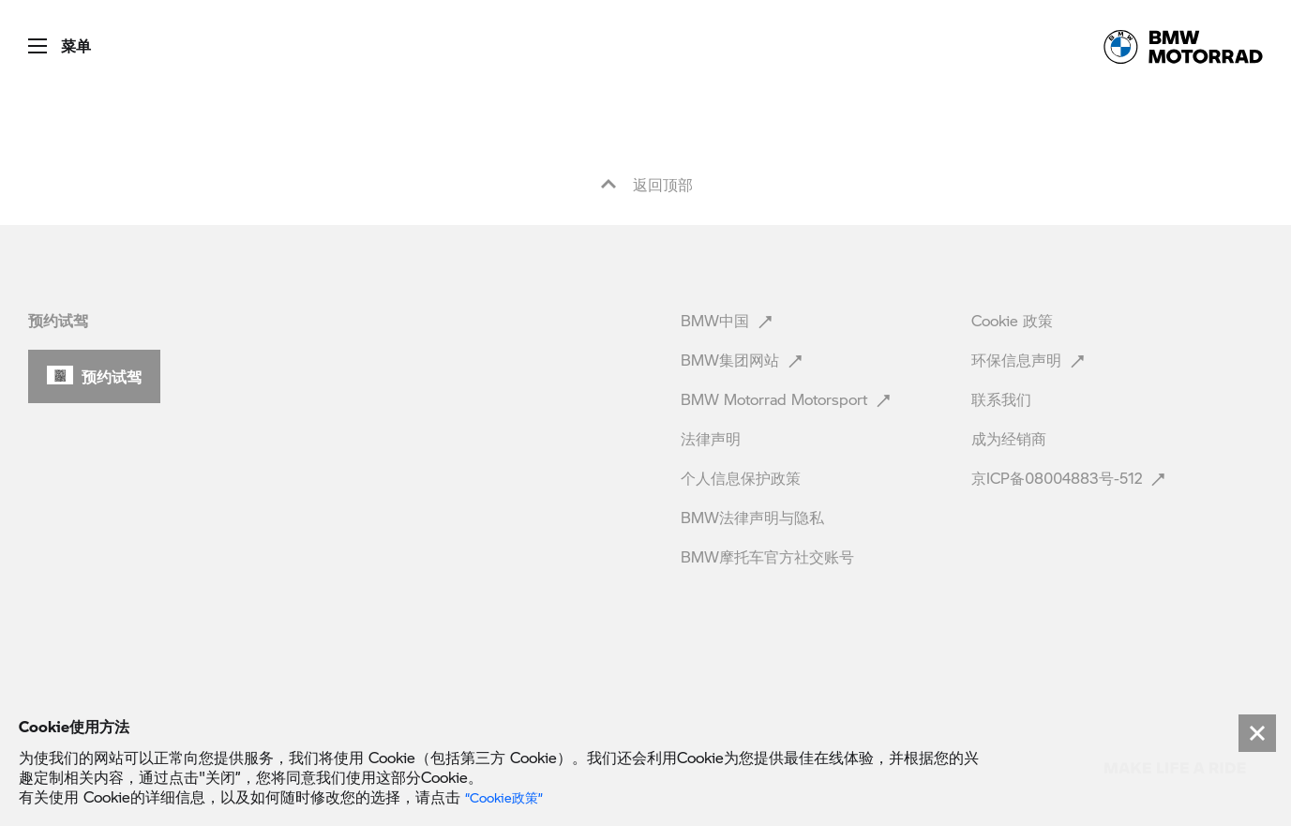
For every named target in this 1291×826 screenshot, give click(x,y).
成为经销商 (1011, 438)
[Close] (1257, 733)
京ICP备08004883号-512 (1070, 477)
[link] (1183, 47)
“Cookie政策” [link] (504, 797)
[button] (45, 40)
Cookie (1012, 320)
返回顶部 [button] (646, 184)
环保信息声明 (1029, 359)
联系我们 (1003, 399)
